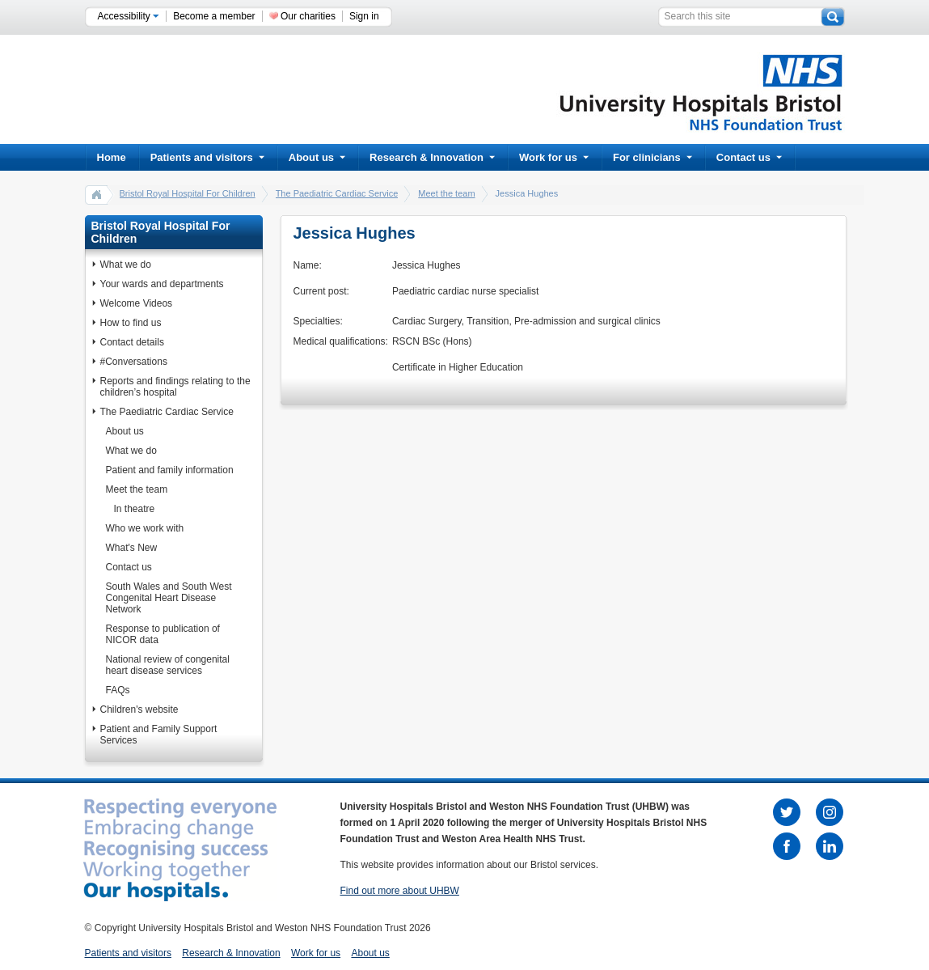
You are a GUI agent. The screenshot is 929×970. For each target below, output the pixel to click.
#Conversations (133, 361)
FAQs (118, 690)
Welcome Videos (136, 303)
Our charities (308, 16)
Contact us (749, 157)
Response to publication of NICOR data (163, 634)
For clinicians (652, 157)
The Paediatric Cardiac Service (337, 193)
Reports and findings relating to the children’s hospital (175, 386)
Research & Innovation (432, 157)
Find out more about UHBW (399, 890)
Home (111, 157)
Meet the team (446, 193)
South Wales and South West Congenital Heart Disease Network (169, 598)
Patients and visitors (207, 157)
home (97, 194)
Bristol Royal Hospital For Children (187, 193)
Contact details (132, 342)
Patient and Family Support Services (158, 734)
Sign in (364, 16)
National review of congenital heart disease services (168, 665)
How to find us (131, 322)
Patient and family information (170, 470)
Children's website (139, 709)
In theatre (134, 509)
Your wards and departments (162, 284)
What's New (132, 547)
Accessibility (129, 16)
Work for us (554, 157)
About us (317, 157)
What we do (125, 264)
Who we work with (145, 528)
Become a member (214, 16)
